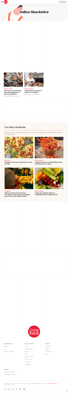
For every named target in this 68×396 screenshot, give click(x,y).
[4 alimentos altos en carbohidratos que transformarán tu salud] (49, 147)
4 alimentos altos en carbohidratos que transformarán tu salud (48, 163)
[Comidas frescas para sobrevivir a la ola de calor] (19, 147)
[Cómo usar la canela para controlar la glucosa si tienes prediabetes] (13, 79)
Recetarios (7, 160)
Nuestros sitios (29, 343)
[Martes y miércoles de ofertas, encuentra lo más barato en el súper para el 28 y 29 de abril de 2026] (19, 178)
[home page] (6, 2)
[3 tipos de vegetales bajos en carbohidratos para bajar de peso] (49, 178)
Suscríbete (62, 2)
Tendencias (8, 191)
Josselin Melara (35, 94)
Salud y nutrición (8, 88)
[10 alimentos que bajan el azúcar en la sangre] (34, 79)
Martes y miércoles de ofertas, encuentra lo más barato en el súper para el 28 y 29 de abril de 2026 (17, 194)
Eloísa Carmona (15, 96)
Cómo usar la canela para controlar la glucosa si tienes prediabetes (12, 92)
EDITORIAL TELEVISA (51, 383)
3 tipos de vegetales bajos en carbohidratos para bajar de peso (46, 193)
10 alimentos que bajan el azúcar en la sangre (33, 91)
